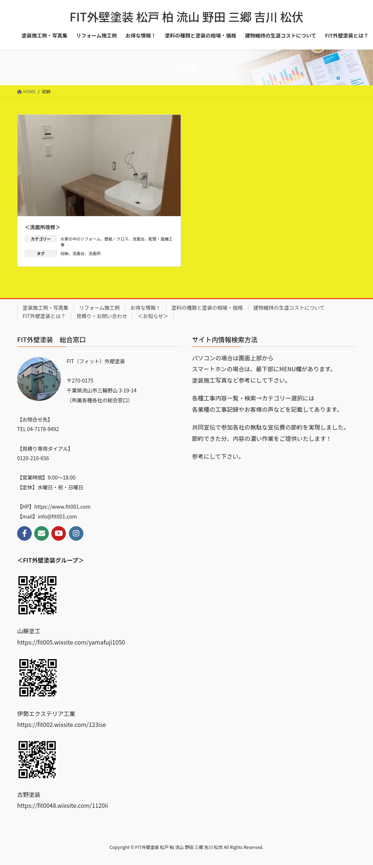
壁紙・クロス (117, 239)
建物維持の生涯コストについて (289, 307)
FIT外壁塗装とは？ (44, 316)
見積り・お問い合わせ (101, 316)
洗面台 (139, 239)
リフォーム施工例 (99, 307)
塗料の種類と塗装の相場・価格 (207, 307)
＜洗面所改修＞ (42, 227)
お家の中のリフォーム (80, 239)
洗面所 (95, 253)
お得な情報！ (145, 307)
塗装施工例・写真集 (45, 307)
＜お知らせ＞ (153, 316)
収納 (64, 253)
